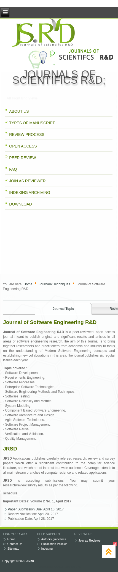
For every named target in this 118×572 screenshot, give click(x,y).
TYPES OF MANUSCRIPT (32, 123)
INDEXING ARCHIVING (29, 192)
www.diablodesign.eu (67, 566)
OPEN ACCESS (23, 146)
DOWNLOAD (20, 204)
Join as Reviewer (90, 540)
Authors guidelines (53, 539)
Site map (13, 548)
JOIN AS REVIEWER (27, 181)
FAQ (13, 169)
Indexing (47, 548)
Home (27, 284)
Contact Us (14, 543)
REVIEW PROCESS (26, 134)
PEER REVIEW (22, 157)
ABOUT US (19, 111)
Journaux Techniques (54, 284)
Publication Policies (54, 543)
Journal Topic (63, 309)
